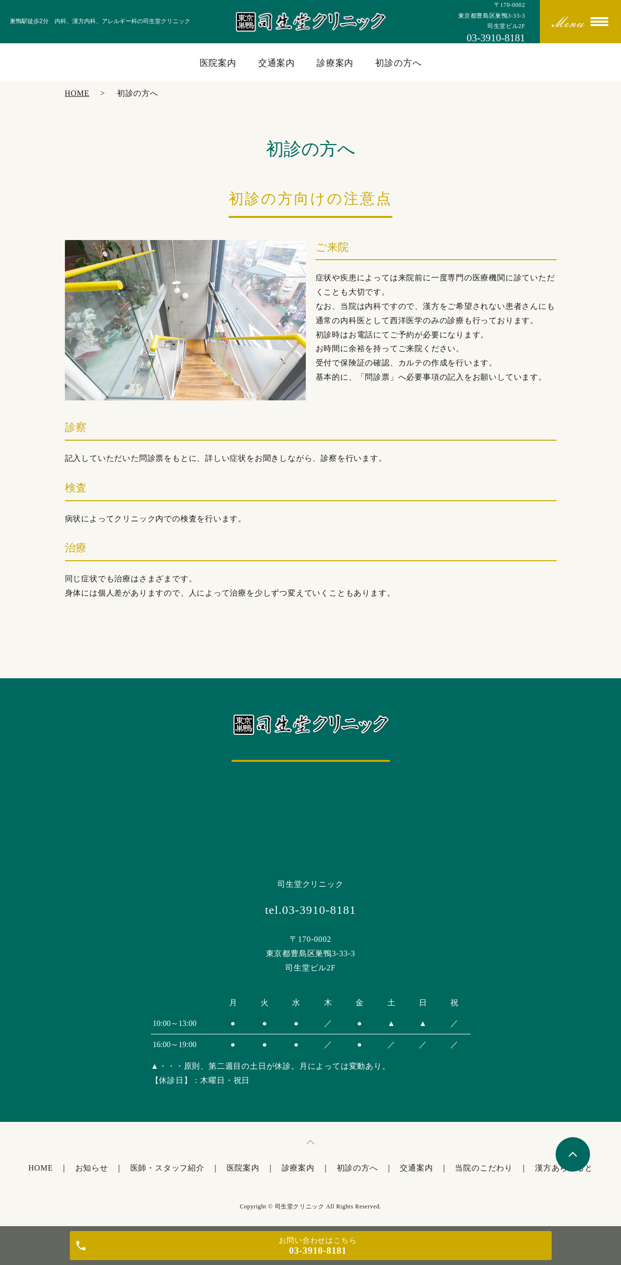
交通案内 (277, 63)
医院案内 (218, 63)
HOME (77, 93)
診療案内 (335, 63)
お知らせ (91, 1168)
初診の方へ (398, 63)
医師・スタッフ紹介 (167, 1168)
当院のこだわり (484, 1168)
